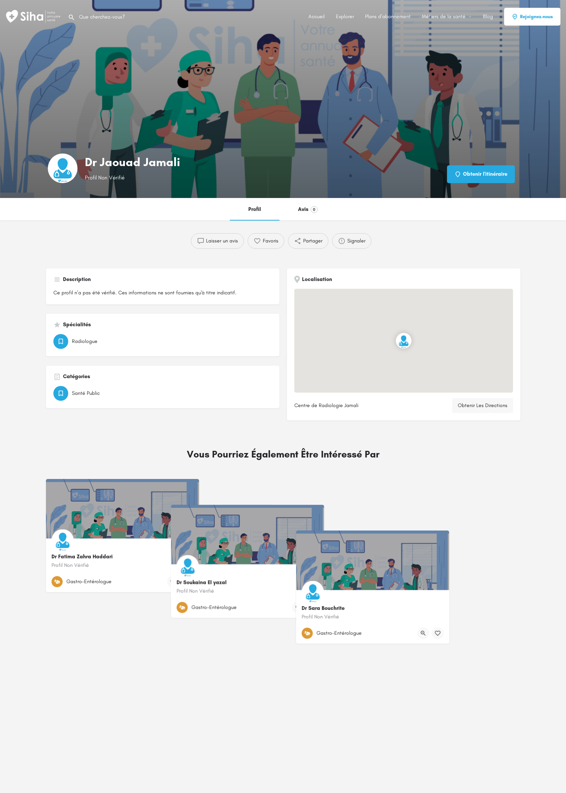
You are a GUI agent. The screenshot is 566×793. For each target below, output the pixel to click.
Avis (308, 209)
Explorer (345, 16)
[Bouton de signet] (187, 582)
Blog (488, 16)
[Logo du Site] (34, 16)
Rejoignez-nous (532, 16)
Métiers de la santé (444, 16)
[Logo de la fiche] (62, 168)
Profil (254, 209)
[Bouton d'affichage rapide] (173, 582)
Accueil (316, 16)
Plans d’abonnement (388, 16)
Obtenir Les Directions (482, 405)
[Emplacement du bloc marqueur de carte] (403, 341)
